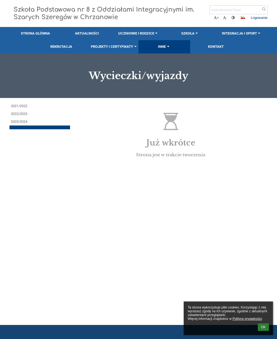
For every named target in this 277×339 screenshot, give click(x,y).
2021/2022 (19, 106)
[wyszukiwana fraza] (239, 9)
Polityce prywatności (247, 319)
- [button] (225, 18)
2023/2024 (19, 122)
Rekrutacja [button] (61, 47)
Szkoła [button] (190, 33)
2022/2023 (19, 114)
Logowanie (259, 18)
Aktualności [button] (87, 33)
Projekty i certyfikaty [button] (114, 47)
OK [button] (263, 327)
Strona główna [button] (35, 33)
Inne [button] (164, 47)
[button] (243, 17)
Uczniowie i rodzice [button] (138, 33)
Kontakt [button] (216, 47)
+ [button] (216, 18)
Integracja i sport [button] (242, 33)
